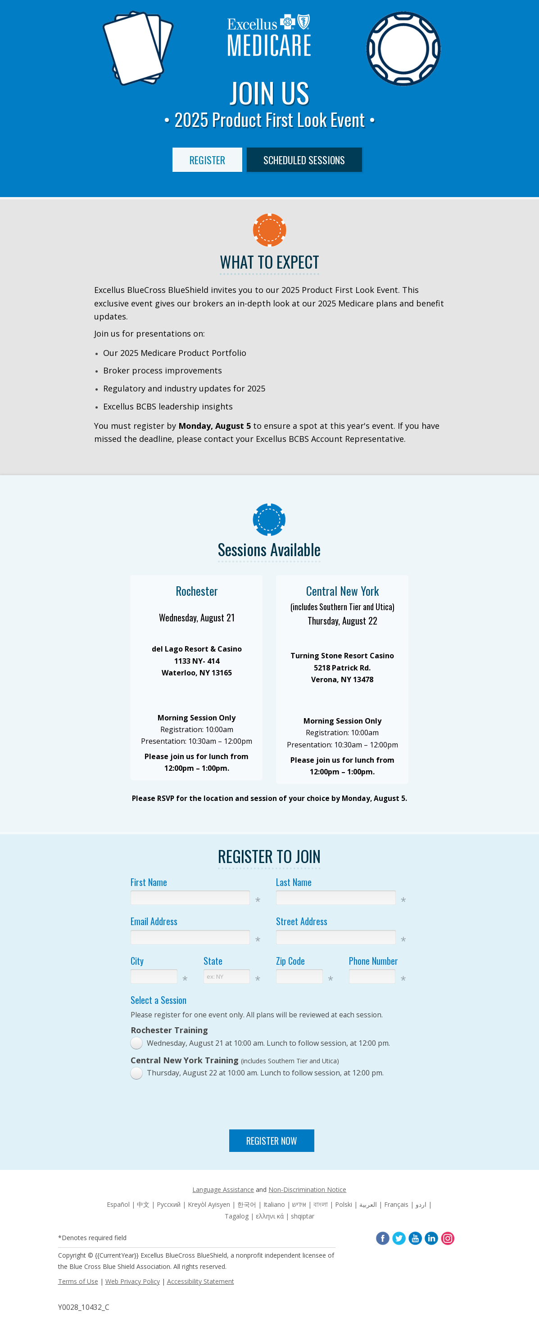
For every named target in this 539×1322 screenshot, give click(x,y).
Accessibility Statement (200, 1281)
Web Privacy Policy (132, 1281)
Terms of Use (78, 1281)
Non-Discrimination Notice (307, 1189)
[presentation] (272, 1105)
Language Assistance (223, 1189)
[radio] (262, 1043)
